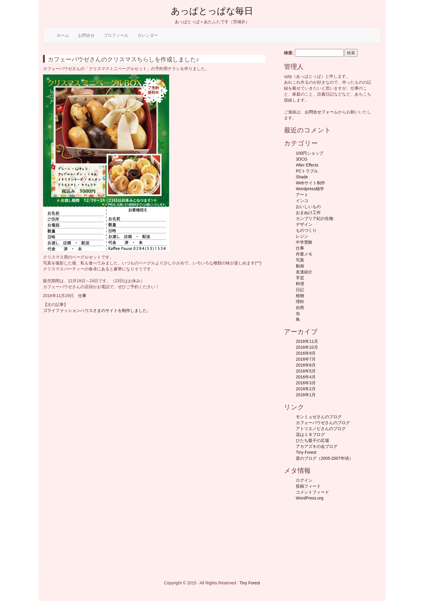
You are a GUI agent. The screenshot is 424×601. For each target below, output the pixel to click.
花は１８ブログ (310, 434)
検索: (289, 52)
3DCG (301, 159)
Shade (302, 177)
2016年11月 (307, 341)
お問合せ (86, 35)
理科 (300, 301)
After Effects (307, 165)
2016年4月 (306, 377)
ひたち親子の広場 (312, 440)
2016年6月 (306, 365)
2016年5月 (306, 371)
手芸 (300, 277)
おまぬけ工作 (308, 212)
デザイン (304, 224)
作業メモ (304, 254)
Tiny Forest (306, 452)
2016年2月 (306, 388)
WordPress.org (309, 498)
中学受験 (304, 242)
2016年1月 (306, 394)
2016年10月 (307, 347)
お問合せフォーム (321, 112)
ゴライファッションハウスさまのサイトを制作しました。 (97, 310)
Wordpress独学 (310, 188)
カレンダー (147, 35)
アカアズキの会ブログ (316, 446)
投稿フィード (308, 486)
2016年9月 (306, 353)
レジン (302, 236)
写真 (300, 260)
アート (302, 194)
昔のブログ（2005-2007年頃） (324, 458)
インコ (302, 200)
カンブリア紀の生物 (314, 218)
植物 (300, 295)
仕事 (82, 295)
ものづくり (306, 230)
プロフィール (116, 35)
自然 (300, 307)
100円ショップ (309, 153)
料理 (300, 283)
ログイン (304, 480)
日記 (300, 289)
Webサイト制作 (310, 182)
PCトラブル (307, 171)
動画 (300, 266)
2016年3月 (306, 382)
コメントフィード (312, 492)
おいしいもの (308, 206)
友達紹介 (304, 271)
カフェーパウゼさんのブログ (323, 422)
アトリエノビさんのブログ (321, 428)
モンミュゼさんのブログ (319, 416)
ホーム (63, 35)
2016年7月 (306, 359)
